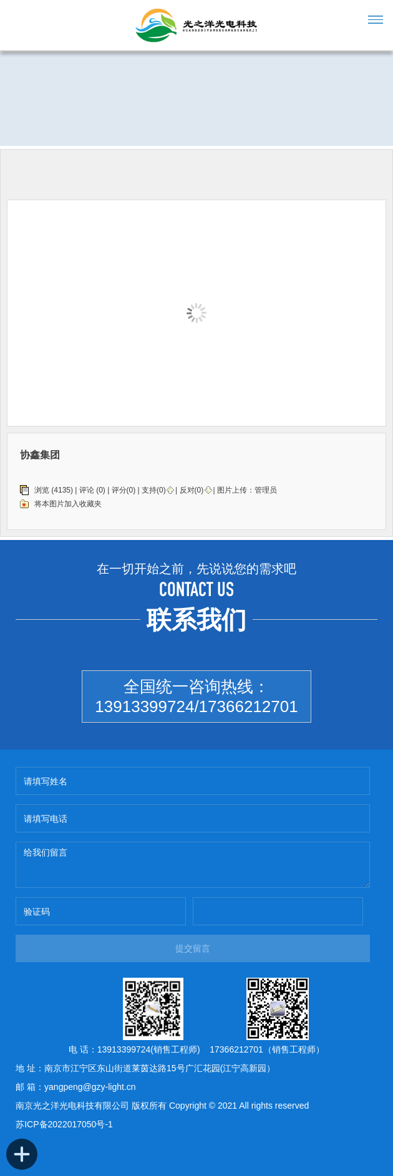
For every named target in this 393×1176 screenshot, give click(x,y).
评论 (86, 490)
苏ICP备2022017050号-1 (64, 1124)
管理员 (266, 490)
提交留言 (192, 948)
